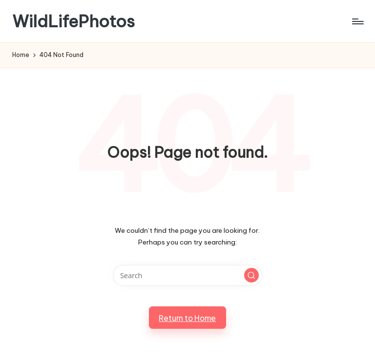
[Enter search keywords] (187, 275)
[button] (251, 275)
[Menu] (357, 21)
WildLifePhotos (73, 21)
